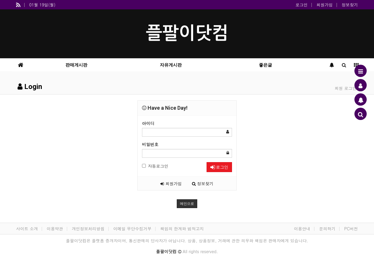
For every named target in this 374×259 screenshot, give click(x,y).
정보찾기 (350, 5)
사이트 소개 (27, 228)
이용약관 (55, 228)
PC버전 (351, 228)
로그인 (301, 5)
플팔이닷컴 (187, 33)
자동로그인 (155, 166)
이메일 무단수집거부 (132, 228)
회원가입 (324, 5)
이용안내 (302, 228)
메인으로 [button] (187, 204)
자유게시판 (171, 65)
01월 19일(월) (42, 5)
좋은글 (265, 65)
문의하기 (327, 228)
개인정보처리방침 (88, 228)
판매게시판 (76, 65)
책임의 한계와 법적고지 (182, 228)
